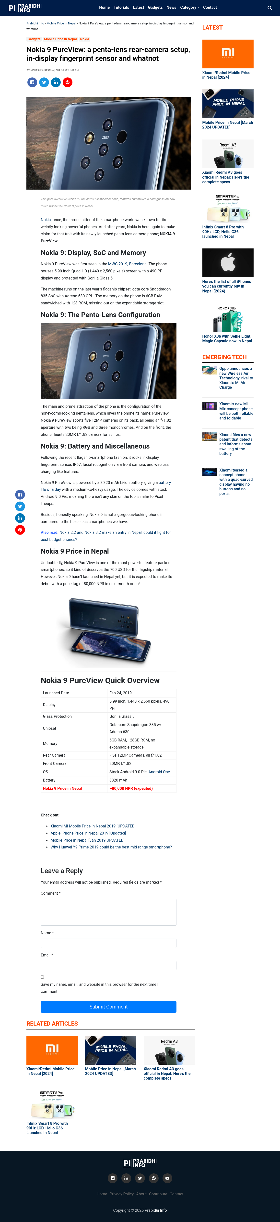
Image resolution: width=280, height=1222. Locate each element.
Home (104, 7)
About (141, 1194)
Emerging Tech (224, 357)
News (171, 7)
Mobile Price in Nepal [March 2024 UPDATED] (110, 1071)
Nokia (84, 39)
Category (188, 7)
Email (45, 955)
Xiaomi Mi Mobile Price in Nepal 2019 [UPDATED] (93, 826)
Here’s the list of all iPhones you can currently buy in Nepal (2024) (226, 286)
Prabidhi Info (35, 23)
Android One (158, 772)
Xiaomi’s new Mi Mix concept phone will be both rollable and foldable (236, 411)
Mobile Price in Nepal (61, 23)
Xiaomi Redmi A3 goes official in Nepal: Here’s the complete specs (167, 1074)
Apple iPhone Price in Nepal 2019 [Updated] (88, 833)
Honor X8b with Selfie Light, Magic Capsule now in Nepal (227, 338)
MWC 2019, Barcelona (127, 264)
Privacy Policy (122, 1194)
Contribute (158, 1194)
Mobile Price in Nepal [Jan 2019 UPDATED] (87, 840)
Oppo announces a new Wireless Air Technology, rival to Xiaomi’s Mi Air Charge (236, 378)
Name (46, 933)
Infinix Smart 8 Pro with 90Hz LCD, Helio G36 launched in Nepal (47, 1128)
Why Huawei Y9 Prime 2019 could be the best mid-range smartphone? (111, 847)
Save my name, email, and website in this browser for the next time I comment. (99, 988)
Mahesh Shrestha (42, 70)
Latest (138, 7)
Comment (49, 893)
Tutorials (121, 7)
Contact (210, 7)
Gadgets (155, 7)
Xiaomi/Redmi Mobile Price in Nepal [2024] (50, 1071)
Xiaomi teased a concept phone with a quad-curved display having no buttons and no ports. (236, 482)
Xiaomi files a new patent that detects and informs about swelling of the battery (235, 444)
